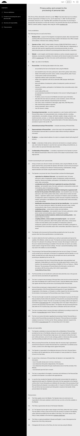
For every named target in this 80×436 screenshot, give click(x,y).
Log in (62, 2)
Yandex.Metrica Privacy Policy (42, 270)
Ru (74, 2)
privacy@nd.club (43, 302)
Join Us (69, 2)
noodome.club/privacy (59, 415)
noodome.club (63, 24)
